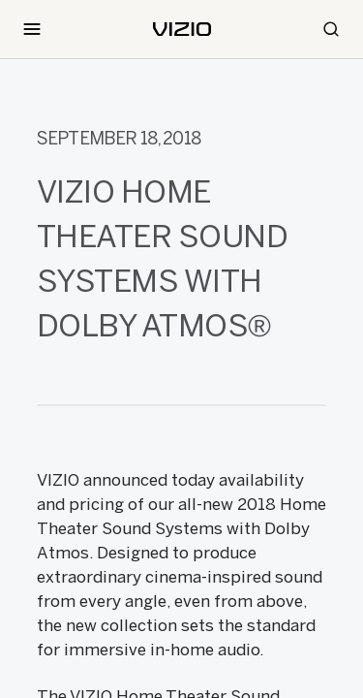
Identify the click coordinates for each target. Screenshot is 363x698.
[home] (182, 29)
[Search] (331, 29)
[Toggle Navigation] (32, 29)
